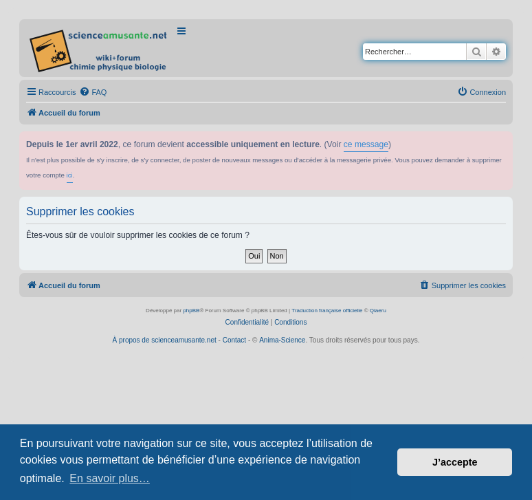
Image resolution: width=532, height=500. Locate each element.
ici (70, 175)
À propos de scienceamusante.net (165, 340)
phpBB (191, 310)
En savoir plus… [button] (109, 478)
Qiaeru (378, 310)
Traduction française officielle (326, 310)
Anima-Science (282, 340)
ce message (366, 144)
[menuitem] (93, 92)
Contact (234, 340)
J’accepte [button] (455, 462)
